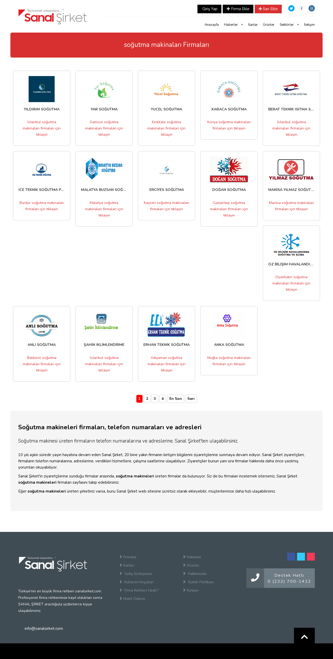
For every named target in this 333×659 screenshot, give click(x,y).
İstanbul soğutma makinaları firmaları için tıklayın (42, 128)
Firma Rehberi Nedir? (139, 590)
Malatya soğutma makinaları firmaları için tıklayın (104, 209)
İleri (191, 398)
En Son (175, 398)
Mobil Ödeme (132, 598)
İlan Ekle (268, 8)
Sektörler (289, 24)
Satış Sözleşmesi (136, 573)
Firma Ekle (238, 8)
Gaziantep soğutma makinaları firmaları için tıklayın (229, 209)
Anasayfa (211, 24)
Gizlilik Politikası (198, 582)
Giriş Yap (209, 8)
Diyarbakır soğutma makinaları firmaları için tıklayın (291, 283)
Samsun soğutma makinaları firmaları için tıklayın (104, 128)
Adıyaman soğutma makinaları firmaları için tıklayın (166, 364)
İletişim (309, 24)
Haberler (233, 24)
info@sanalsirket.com (44, 628)
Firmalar (128, 556)
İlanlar (253, 24)
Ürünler (268, 24)
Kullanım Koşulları (137, 582)
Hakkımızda (194, 573)
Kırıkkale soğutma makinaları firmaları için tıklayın (166, 128)
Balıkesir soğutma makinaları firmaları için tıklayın (42, 364)
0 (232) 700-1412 (289, 581)
